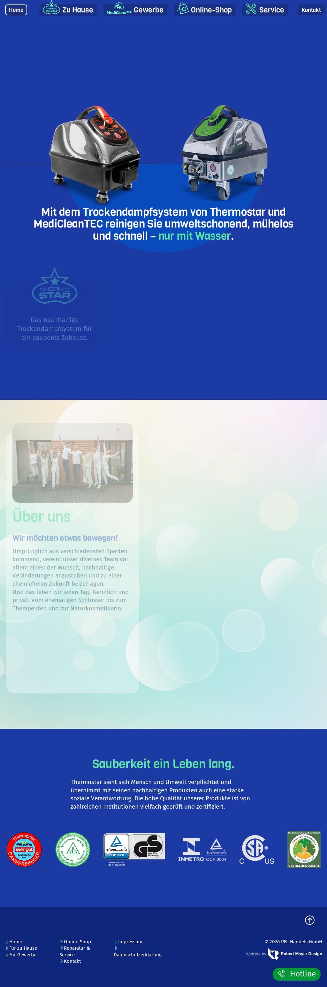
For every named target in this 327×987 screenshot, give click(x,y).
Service (271, 10)
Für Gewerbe (20, 955)
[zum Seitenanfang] (310, 921)
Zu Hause (77, 10)
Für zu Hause (21, 948)
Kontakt (311, 10)
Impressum (128, 942)
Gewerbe (149, 10)
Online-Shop (211, 10)
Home (16, 10)
